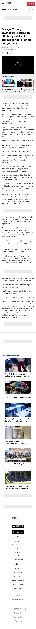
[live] (31, 4)
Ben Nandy (5, 47)
